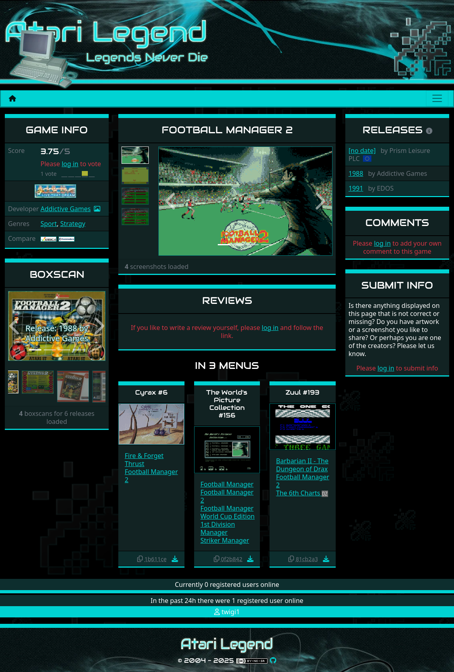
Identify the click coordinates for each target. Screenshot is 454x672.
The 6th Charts (299, 493)
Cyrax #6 (151, 392)
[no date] (362, 150)
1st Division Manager (218, 528)
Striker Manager (225, 540)
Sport (49, 223)
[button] (15, 326)
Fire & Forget (144, 455)
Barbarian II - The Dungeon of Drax (302, 464)
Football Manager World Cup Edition (228, 512)
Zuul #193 (303, 392)
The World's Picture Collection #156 (226, 404)
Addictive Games (66, 208)
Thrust (134, 463)
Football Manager (227, 484)
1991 (356, 188)
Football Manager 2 (151, 475)
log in (70, 163)
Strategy (72, 223)
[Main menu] (437, 98)
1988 (356, 173)
